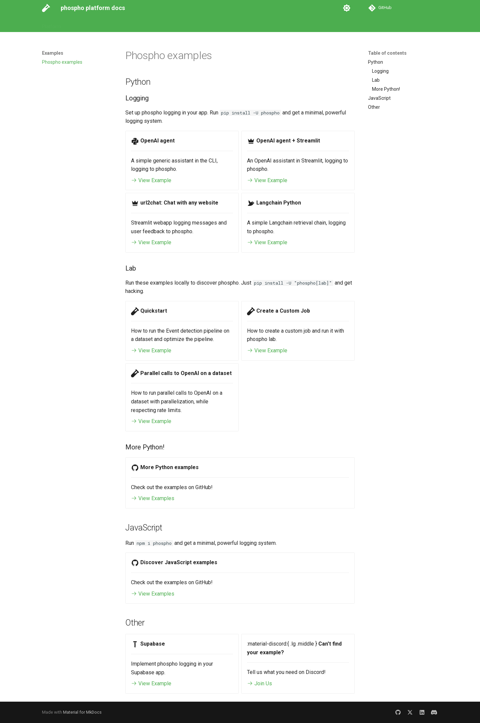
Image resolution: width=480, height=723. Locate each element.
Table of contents (387, 53)
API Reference (106, 24)
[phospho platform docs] (46, 8)
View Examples (152, 498)
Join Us (259, 683)
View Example (151, 180)
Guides (76, 24)
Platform (51, 24)
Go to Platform (174, 24)
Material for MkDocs (82, 712)
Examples (140, 24)
